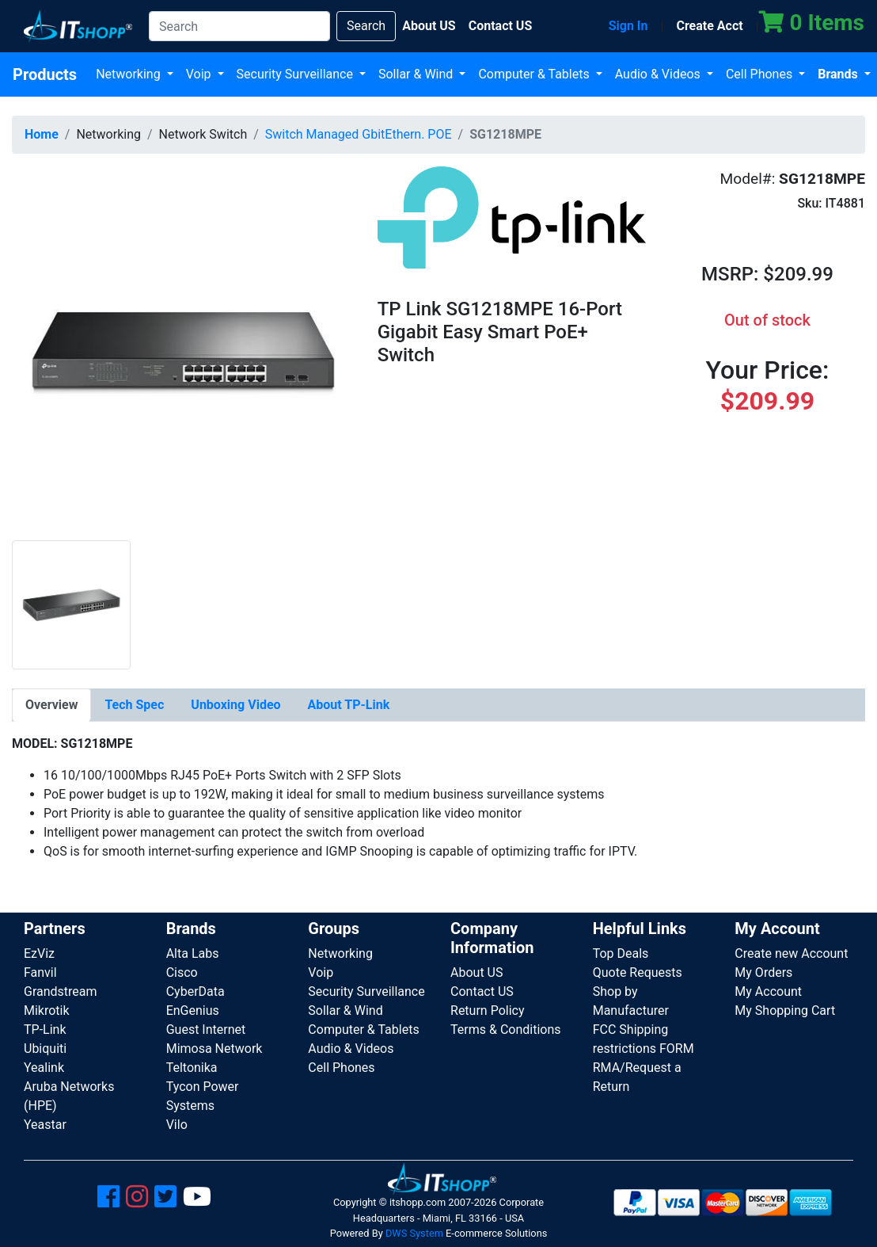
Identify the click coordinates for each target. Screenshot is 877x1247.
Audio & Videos (659, 74)
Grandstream (60, 991)
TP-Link (45, 1029)
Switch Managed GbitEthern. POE (358, 134)
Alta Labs (192, 953)
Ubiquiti (45, 1048)
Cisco (182, 972)
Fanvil (40, 972)
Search (366, 25)
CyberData (195, 991)
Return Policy (487, 1010)
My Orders (763, 972)
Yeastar (45, 1124)
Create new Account (791, 953)
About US (476, 972)
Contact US (482, 991)
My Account (768, 991)
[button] (183, 352)
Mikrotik (47, 1010)
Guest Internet (206, 1029)
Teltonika (192, 1067)
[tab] (51, 705)
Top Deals (621, 953)
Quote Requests (637, 972)
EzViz (39, 953)
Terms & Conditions (505, 1029)
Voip (200, 74)
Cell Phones (760, 74)
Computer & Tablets (535, 74)
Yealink (44, 1067)
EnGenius (192, 1010)
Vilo (177, 1124)
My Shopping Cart (785, 1010)
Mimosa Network (214, 1048)
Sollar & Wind (417, 74)
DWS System (414, 1233)
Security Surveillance (296, 74)
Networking (130, 74)
